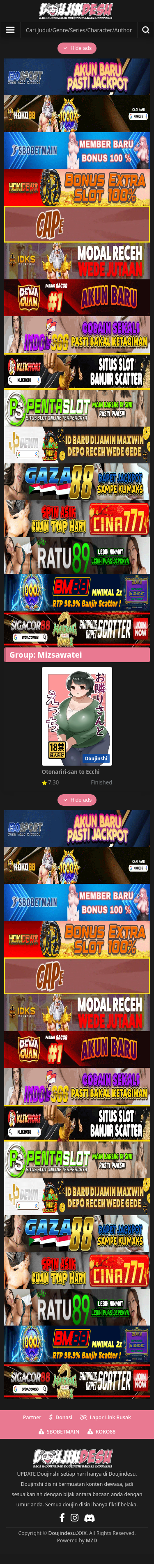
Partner (32, 1417)
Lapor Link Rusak (105, 1417)
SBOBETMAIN (59, 1431)
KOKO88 (101, 1431)
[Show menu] (10, 30)
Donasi (60, 1417)
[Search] (79, 30)
